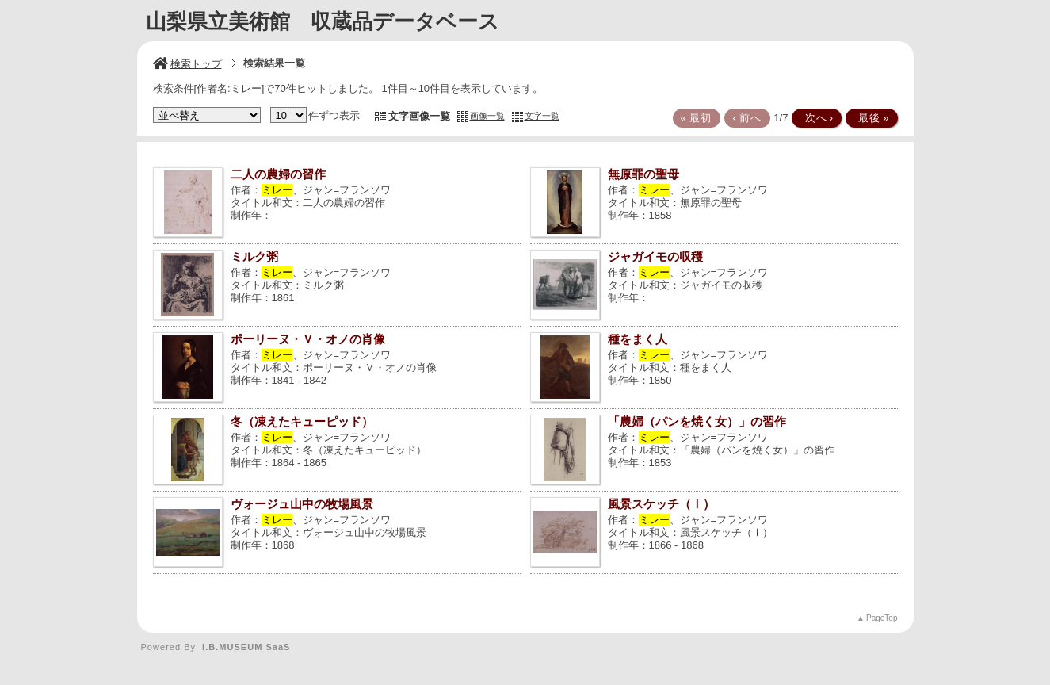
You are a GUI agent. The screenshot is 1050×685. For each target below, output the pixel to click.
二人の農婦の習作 (278, 174)
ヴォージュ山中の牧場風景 (302, 504)
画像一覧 (487, 116)
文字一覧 (542, 116)
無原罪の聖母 (643, 174)
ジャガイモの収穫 (655, 256)
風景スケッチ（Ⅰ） (661, 504)
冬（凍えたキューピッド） (302, 421)
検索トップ (187, 64)
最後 (870, 118)
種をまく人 (637, 339)
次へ (815, 118)
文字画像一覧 (419, 116)
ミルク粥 (254, 256)
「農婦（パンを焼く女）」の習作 (697, 421)
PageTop (881, 618)
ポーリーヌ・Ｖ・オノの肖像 (308, 339)
